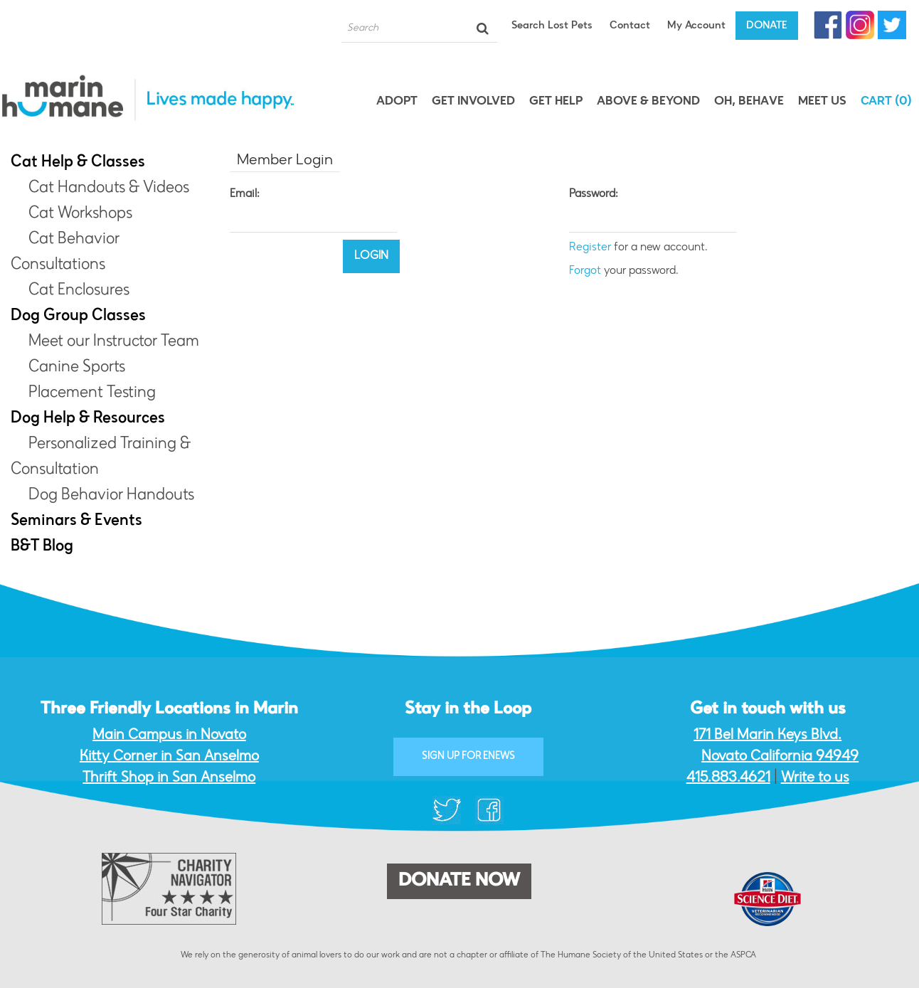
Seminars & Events (76, 521)
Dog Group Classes (78, 316)
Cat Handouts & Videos (108, 188)
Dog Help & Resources (88, 419)
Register (590, 247)
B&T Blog (42, 547)
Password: (593, 194)
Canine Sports (76, 368)
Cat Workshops (80, 214)
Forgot (585, 271)
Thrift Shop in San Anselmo (169, 778)
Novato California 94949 (780, 757)
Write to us (815, 778)
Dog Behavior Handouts (111, 496)
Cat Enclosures (78, 291)
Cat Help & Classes (78, 163)
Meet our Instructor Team (113, 342)
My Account (696, 26)
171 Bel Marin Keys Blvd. (767, 735)
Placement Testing (92, 393)
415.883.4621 (728, 778)
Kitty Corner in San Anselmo (169, 757)
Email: (245, 194)
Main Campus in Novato (169, 735)
